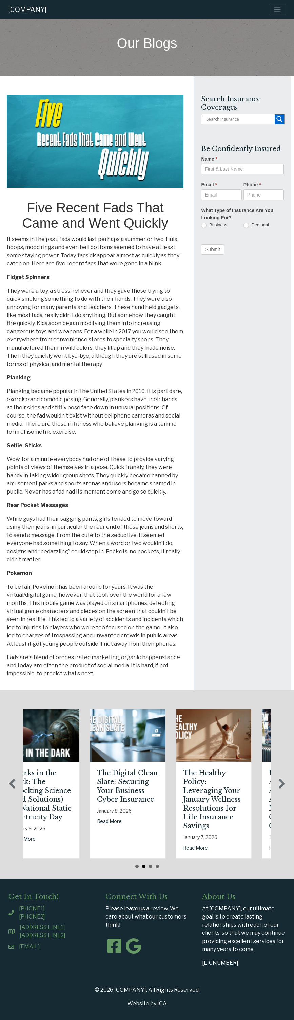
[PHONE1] (32, 908)
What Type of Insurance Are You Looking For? (237, 214)
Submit (212, 249)
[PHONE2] (32, 916)
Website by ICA (147, 1003)
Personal (256, 225)
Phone (252, 184)
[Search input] (240, 119)
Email (209, 184)
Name (209, 159)
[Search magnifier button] (279, 119)
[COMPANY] (27, 9)
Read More (26, 839)
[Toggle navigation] (277, 9)
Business (214, 225)
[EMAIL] (29, 946)
